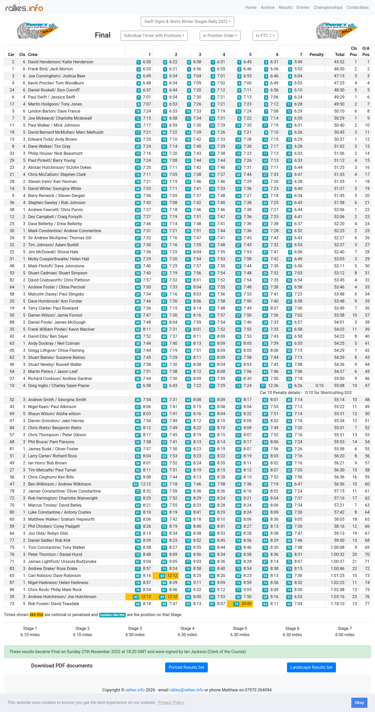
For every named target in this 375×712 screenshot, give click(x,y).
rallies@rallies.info (186, 690)
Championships (328, 7)
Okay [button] (359, 703)
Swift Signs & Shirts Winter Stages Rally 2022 (186, 21)
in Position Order (218, 35)
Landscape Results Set (311, 667)
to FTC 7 (264, 35)
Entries (303, 7)
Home (251, 7)
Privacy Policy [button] (171, 702)
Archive (267, 7)
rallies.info (135, 690)
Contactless (358, 7)
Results (285, 7)
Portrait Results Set (186, 667)
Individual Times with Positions (153, 35)
